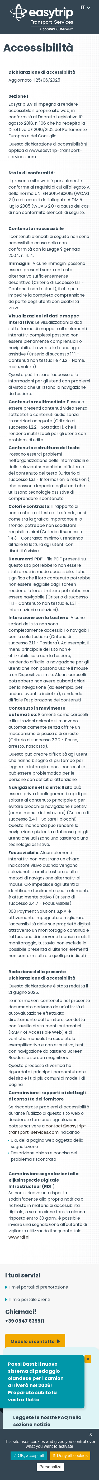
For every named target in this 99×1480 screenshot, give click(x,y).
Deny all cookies (70, 1455)
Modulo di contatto (33, 1341)
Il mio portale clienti (29, 1299)
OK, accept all (28, 1455)
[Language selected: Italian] (84, 7)
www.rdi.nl (18, 1237)
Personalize (50, 1467)
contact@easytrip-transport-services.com (47, 1129)
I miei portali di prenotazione (38, 1287)
